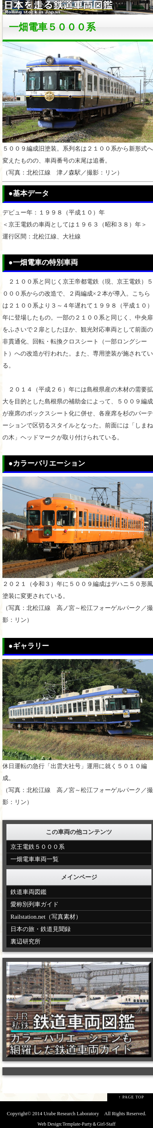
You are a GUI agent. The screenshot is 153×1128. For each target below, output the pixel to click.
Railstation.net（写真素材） (46, 917)
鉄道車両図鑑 (28, 892)
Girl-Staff (106, 1124)
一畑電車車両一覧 (34, 859)
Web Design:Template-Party (64, 1124)
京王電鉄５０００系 (37, 847)
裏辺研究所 (25, 941)
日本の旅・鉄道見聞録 (40, 929)
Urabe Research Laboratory (71, 1113)
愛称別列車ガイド (34, 904)
